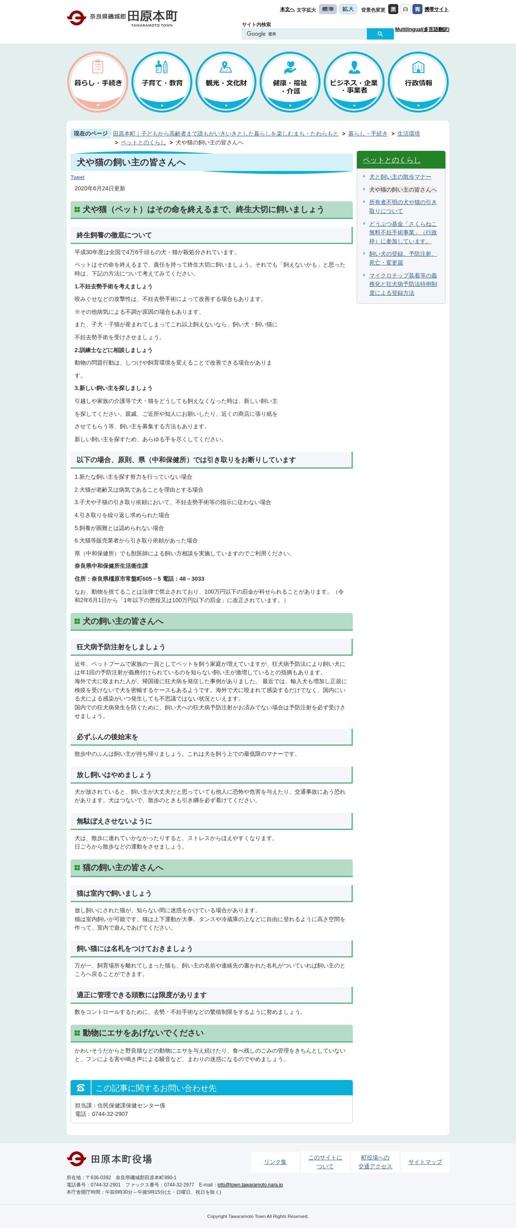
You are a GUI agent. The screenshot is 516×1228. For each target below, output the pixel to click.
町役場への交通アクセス (375, 1162)
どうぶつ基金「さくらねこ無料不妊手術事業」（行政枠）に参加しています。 (403, 232)
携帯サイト (436, 9)
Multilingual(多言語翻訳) (422, 29)
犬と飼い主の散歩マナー (400, 176)
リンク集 (275, 1162)
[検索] (306, 34)
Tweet (78, 177)
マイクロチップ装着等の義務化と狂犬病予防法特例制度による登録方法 (403, 284)
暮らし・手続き (368, 133)
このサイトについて (325, 1162)
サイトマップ (425, 1162)
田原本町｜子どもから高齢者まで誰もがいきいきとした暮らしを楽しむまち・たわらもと (226, 133)
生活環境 (408, 133)
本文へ (287, 9)
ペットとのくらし (143, 142)
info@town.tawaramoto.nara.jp (250, 1185)
